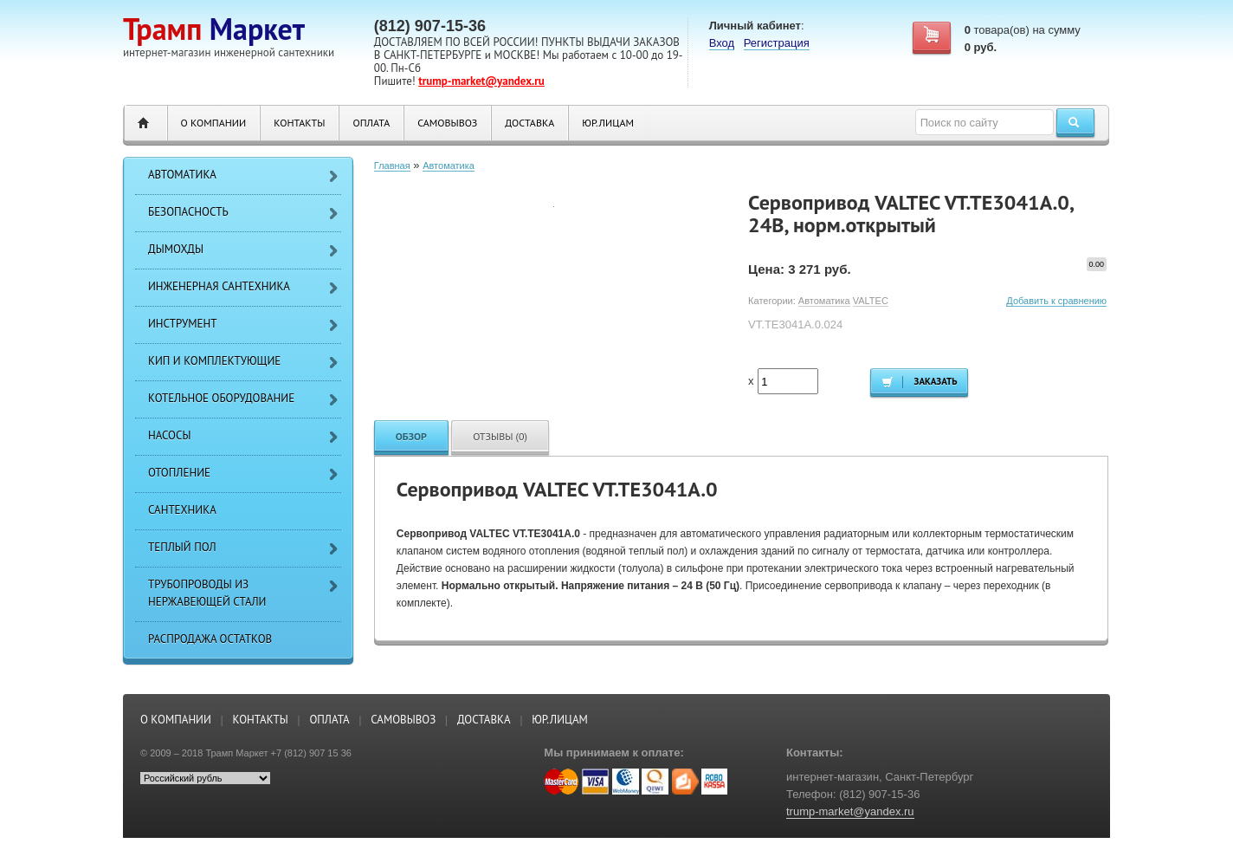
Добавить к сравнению (1056, 300)
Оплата (371, 122)
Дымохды (175, 249)
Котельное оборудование (221, 398)
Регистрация (777, 42)
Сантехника (182, 510)
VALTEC (870, 300)
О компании (214, 122)
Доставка (529, 122)
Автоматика (182, 174)
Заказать (919, 381)
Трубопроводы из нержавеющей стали (207, 593)
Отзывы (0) (500, 436)
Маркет (214, 29)
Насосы (169, 435)
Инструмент (182, 323)
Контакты (299, 122)
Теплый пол (182, 547)
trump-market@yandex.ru (481, 81)
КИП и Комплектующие (214, 361)
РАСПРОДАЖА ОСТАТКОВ (210, 639)
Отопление (179, 472)
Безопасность (188, 211)
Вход (721, 42)
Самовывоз (447, 122)
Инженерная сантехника (219, 286)
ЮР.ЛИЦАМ (608, 122)
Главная (392, 165)
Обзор (411, 436)
